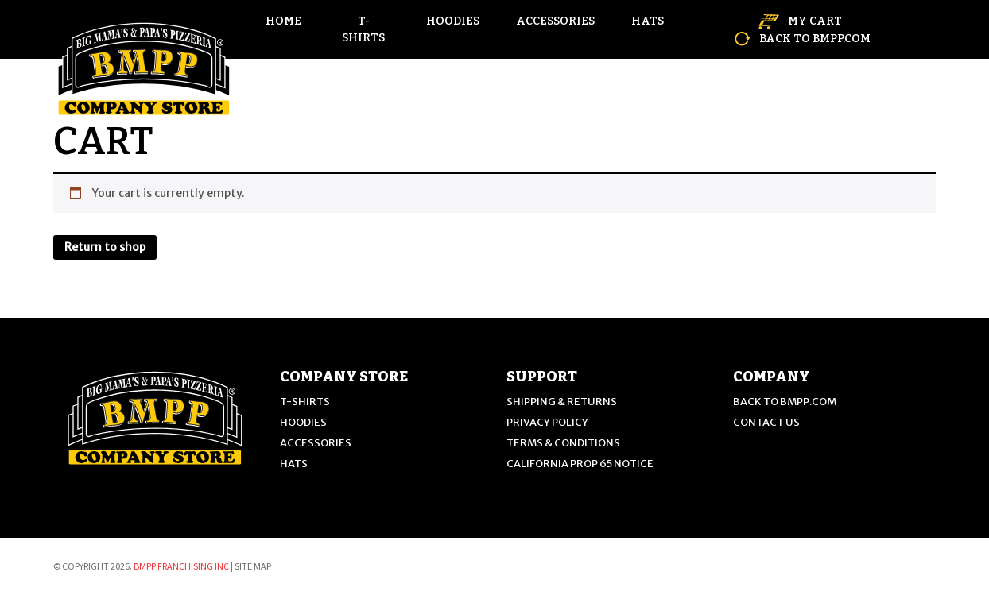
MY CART (799, 21)
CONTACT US (766, 422)
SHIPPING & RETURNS (561, 401)
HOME (283, 21)
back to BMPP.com (803, 38)
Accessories (555, 21)
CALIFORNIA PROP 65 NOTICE (580, 463)
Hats (647, 21)
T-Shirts (363, 29)
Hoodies (452, 21)
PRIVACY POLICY (547, 422)
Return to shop (104, 247)
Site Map (253, 566)
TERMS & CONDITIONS (563, 443)
